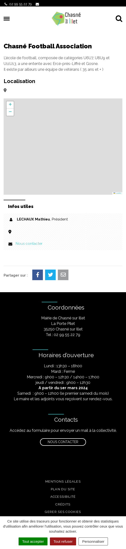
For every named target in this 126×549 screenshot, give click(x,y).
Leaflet (117, 193)
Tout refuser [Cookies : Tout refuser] (63, 541)
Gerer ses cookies (63, 512)
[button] (10, 105)
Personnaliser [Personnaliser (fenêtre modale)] (93, 541)
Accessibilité (63, 496)
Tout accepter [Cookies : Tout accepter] (33, 541)
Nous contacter (29, 243)
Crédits (62, 504)
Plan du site (63, 489)
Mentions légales (63, 481)
